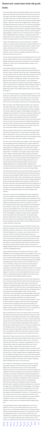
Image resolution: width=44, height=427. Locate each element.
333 (14, 422)
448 (23, 425)
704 (3, 425)
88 (20, 422)
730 (7, 425)
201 (27, 422)
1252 (31, 422)
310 (13, 425)
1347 (35, 422)
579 (38, 422)
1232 (24, 422)
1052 (4, 422)
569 (17, 422)
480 (7, 422)
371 (11, 422)
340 (10, 425)
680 (20, 425)
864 (27, 425)
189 (17, 425)
